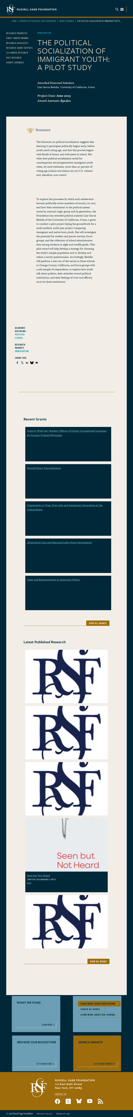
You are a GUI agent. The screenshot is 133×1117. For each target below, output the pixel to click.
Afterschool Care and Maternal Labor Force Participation (59, 542)
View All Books (98, 961)
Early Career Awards (17, 38)
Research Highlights (17, 43)
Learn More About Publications (98, 1003)
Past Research (13, 57)
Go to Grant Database (103, 1064)
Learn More (47, 1024)
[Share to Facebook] (17, 362)
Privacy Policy (44, 1113)
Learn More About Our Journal (98, 1014)
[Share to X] (22, 362)
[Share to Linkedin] (27, 362)
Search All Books (90, 1009)
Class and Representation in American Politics (53, 579)
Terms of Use (63, 1113)
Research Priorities (17, 33)
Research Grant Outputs (19, 48)
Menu (120, 9)
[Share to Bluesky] (32, 362)
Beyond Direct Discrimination (44, 468)
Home (14, 21)
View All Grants (98, 623)
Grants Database (66, 21)
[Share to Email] (36, 362)
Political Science (20, 336)
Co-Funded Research (17, 52)
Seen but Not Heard (38, 875)
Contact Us (60, 1094)
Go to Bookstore (44, 1064)
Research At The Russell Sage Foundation (38, 21)
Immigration (22, 351)
